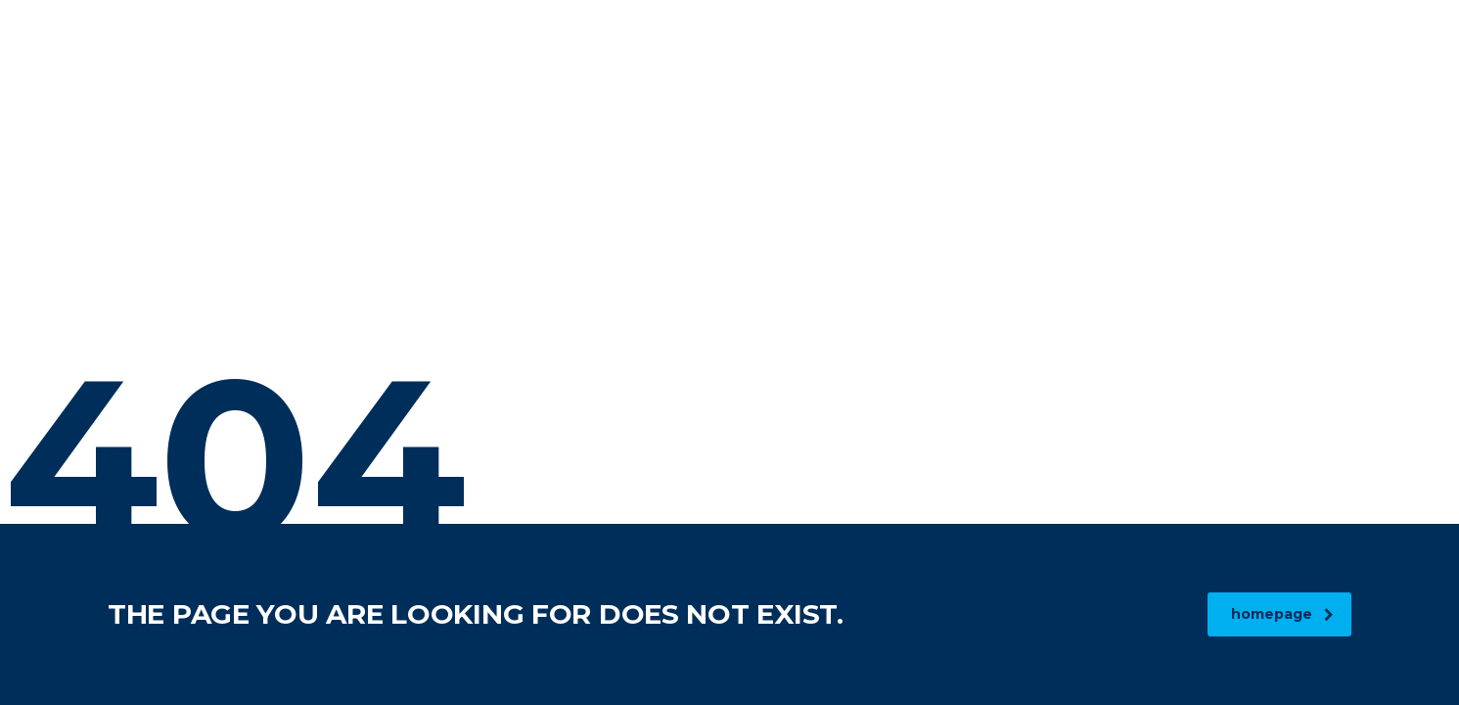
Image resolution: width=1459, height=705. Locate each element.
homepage (1282, 614)
